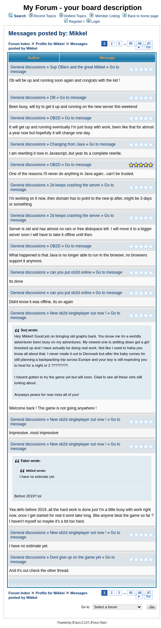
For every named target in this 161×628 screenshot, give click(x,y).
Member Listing (107, 16)
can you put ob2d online (70, 272)
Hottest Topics (75, 16)
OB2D (55, 118)
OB (52, 97)
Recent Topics (45, 16)
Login (93, 21)
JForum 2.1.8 (79, 622)
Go (148, 47)
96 (139, 43)
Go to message (73, 97)
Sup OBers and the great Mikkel (77, 67)
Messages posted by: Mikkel (47, 33)
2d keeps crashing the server (75, 185)
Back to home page (142, 16)
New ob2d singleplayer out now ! (78, 313)
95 (130, 43)
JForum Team (98, 622)
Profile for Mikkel (50, 44)
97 (149, 43)
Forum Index (19, 44)
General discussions (28, 67)
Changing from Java (68, 144)
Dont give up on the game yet (75, 557)
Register (73, 21)
